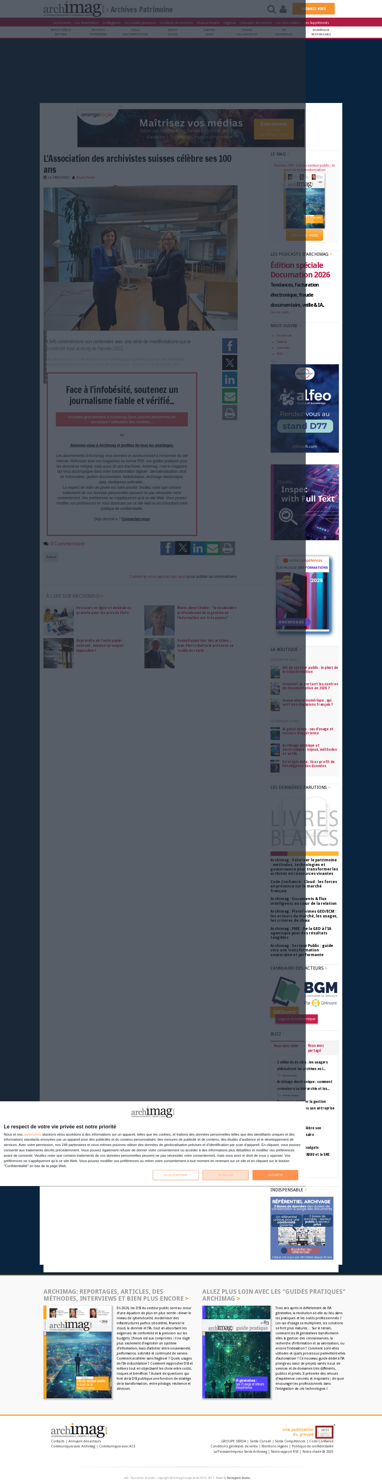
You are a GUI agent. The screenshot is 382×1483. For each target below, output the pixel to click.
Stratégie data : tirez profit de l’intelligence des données (308, 763)
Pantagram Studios (239, 1478)
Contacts (58, 1441)
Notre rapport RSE (285, 1452)
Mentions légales (275, 1446)
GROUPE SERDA (234, 1441)
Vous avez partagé (316, 1048)
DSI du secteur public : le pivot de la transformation (310, 669)
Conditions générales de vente (234, 1446)
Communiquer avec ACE (117, 1446)
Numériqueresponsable (321, 32)
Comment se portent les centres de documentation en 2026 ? (310, 686)
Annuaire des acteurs (84, 1441)
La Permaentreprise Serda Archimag (240, 1452)
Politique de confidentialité (312, 1446)
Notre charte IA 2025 (318, 1452)
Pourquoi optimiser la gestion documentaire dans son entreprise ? (305, 1108)
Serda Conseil (260, 1441)
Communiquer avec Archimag (73, 1446)
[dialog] (153, 1143)
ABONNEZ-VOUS (313, 8)
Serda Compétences (290, 1441)
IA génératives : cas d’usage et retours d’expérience (308, 731)
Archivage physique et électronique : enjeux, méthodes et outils (309, 749)
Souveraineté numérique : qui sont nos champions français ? (307, 702)
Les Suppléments (316, 23)
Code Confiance (321, 1441)
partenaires (32, 1134)
